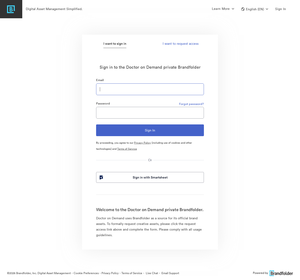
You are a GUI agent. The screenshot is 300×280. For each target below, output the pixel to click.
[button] (255, 9)
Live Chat (151, 273)
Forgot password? (191, 104)
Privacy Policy (142, 143)
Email (100, 80)
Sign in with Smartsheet (133, 177)
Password (103, 103)
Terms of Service (127, 149)
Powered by (273, 273)
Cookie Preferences (86, 273)
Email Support (170, 273)
